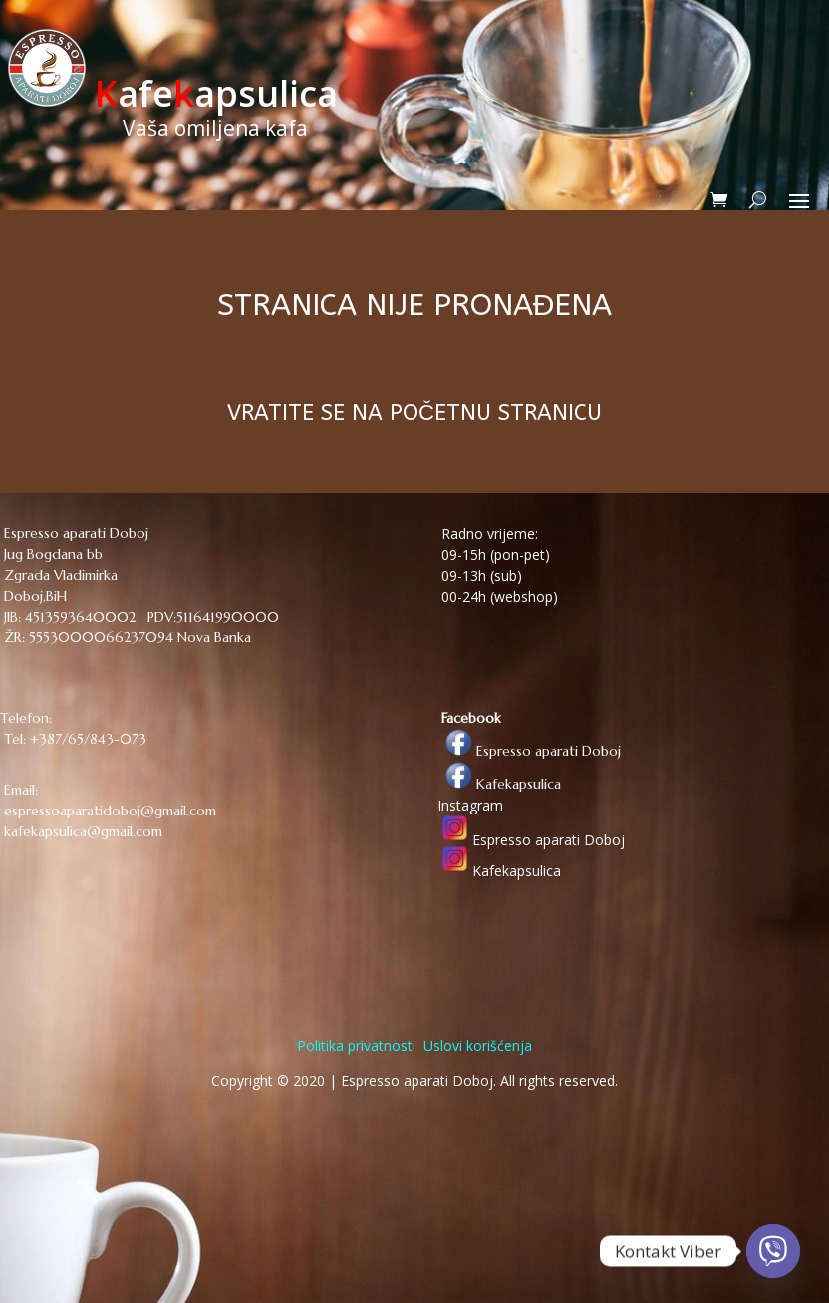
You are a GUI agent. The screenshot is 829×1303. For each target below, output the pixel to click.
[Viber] (773, 1251)
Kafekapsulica (499, 784)
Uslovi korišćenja (475, 1045)
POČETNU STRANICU (496, 413)
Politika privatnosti (356, 1045)
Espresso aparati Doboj (529, 751)
